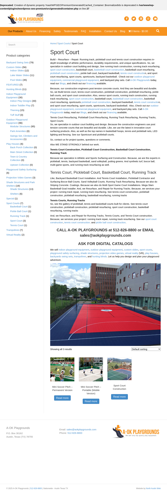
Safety (57, 31)
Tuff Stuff (15, 115)
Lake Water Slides (19, 75)
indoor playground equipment (74, 249)
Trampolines (12, 230)
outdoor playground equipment (107, 249)
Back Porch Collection (21, 147)
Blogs (63, 83)
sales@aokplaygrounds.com (105, 235)
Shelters (14, 193)
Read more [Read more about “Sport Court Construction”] (119, 396)
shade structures (89, 253)
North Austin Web (153, 488)
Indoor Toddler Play (20, 105)
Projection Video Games (19, 177)
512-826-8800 (75, 433)
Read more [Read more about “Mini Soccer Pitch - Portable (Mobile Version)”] (91, 401)
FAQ (83, 31)
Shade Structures (19, 189)
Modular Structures (20, 126)
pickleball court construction (64, 73)
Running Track (17, 216)
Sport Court (16, 220)
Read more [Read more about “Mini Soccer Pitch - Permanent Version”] (62, 398)
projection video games (111, 253)
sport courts (146, 249)
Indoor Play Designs (20, 101)
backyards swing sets (61, 256)
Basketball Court (18, 206)
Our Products (15, 31)
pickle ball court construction (110, 222)
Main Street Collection (21, 152)
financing (91, 83)
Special (10, 198)
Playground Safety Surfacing (21, 169)
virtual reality (131, 253)
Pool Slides (16, 80)
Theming (14, 110)
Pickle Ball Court (18, 211)
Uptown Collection (19, 164)
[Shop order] (146, 349)
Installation (95, 31)
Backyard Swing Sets (17, 62)
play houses (151, 253)
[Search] (158, 31)
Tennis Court (16, 225)
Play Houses (13, 143)
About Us (31, 31)
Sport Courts (64, 43)
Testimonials (71, 31)
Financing (44, 31)
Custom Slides (14, 67)
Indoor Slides (17, 70)
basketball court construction (109, 69)
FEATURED (12, 84)
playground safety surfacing (64, 253)
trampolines (80, 256)
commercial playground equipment (81, 80)
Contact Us (110, 31)
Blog (122, 31)
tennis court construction (77, 222)
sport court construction (62, 69)
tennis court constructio (132, 73)
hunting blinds (99, 256)
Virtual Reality (13, 234)
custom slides (131, 249)
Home (53, 43)
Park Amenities (18, 131)
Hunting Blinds (14, 89)
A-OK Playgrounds (140, 80)
